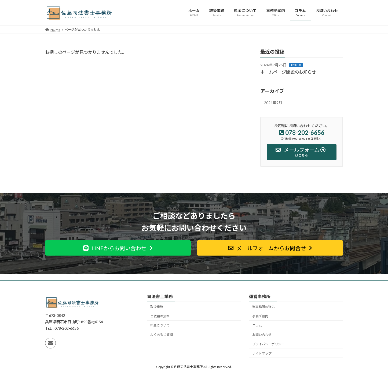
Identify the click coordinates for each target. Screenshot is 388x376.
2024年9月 (273, 102)
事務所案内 (260, 316)
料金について (160, 325)
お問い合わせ (262, 335)
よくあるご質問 (161, 335)
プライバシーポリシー (268, 344)
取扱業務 (156, 307)
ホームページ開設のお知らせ (288, 71)
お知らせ (296, 65)
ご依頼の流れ (160, 316)
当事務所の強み (263, 307)
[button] (118, 248)
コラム (257, 325)
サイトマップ (262, 353)
